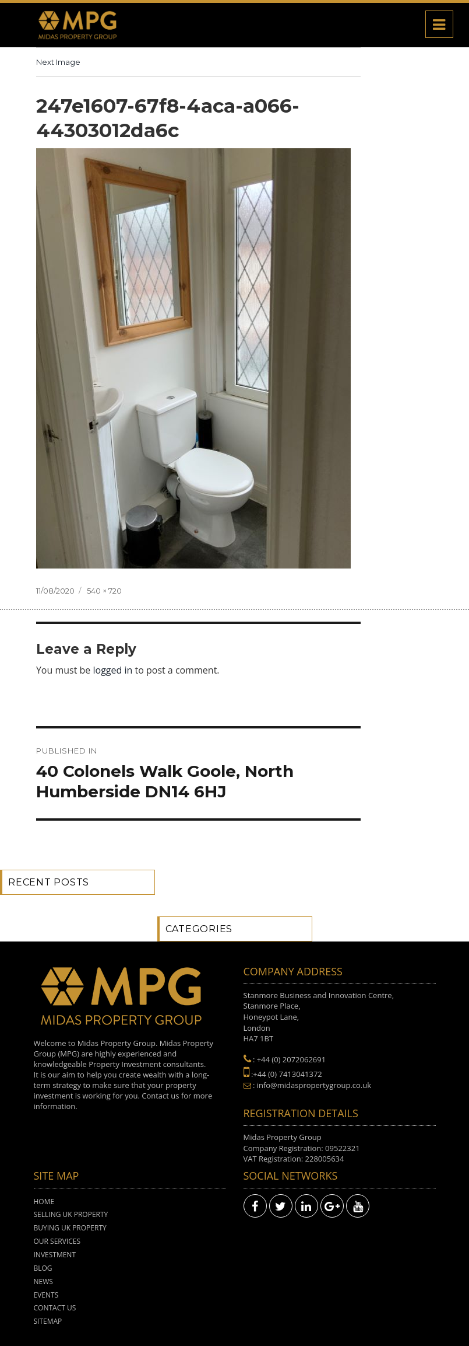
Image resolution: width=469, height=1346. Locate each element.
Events (46, 1295)
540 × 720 (104, 590)
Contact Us (55, 1308)
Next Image (58, 62)
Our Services (57, 1241)
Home (44, 1201)
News (43, 1281)
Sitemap (48, 1321)
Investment (55, 1255)
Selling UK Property (71, 1214)
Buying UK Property (70, 1228)
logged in (113, 670)
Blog (43, 1268)
